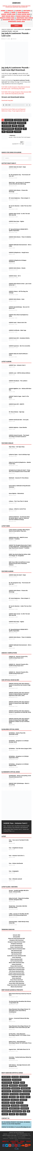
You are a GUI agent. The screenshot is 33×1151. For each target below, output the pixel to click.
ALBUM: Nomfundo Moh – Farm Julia (18, 419)
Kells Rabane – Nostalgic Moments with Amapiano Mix (19, 1065)
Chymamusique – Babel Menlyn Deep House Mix (19, 922)
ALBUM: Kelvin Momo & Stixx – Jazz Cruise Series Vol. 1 (20, 284)
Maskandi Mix (24, 1108)
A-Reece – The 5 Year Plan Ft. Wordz (18, 501)
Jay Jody (21, 125)
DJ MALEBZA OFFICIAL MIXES (10, 729)
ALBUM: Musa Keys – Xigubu (16, 221)
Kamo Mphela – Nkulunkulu (16, 493)
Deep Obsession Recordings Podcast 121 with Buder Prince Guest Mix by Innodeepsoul (19, 1010)
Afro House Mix (17, 1079)
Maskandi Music (6, 1111)
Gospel (28, 1097)
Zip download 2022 (17, 954)
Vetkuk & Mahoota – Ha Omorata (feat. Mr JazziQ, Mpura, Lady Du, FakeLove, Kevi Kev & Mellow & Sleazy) (19, 518)
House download (16, 978)
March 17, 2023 (6, 39)
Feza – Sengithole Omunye (16, 847)
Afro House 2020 (6, 1079)
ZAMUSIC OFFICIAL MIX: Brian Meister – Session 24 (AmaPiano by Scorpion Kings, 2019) (20, 685)
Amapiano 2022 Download (16, 940)
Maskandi (4, 1108)
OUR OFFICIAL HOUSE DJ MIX (10, 680)
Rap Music (9, 131)
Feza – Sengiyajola (14, 871)
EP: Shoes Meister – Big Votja (16, 412)
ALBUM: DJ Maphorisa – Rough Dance (19, 252)
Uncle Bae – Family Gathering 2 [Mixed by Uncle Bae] (20, 1057)
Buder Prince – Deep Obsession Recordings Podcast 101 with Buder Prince (20, 1042)
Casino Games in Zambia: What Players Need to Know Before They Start (19, 530)
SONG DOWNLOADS (19, 29)
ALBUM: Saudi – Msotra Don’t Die (18, 322)
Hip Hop (5, 123)
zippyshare (23, 1114)
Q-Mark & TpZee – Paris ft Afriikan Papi (19, 454)
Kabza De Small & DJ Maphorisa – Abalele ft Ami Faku (20, 463)
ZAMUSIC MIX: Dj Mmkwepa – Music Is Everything (19, 784)
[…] (13, 831)
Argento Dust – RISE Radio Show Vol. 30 (19, 1049)
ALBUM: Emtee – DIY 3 (15, 276)
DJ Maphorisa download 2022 (16, 968)
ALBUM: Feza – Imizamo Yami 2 (17, 365)
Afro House (15, 1077)
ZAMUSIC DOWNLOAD (7, 29)
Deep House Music (24, 1094)
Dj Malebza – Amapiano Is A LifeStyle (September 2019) (19, 757)
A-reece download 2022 (16, 945)
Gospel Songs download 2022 (16, 973)
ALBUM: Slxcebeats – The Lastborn (18, 380)
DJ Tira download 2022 (16, 961)
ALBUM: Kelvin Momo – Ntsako (17, 268)
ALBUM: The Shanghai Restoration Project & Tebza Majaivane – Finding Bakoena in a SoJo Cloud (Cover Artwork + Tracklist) (20, 546)
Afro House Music (6, 1082)
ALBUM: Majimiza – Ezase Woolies (18, 427)
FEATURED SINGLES (7, 443)
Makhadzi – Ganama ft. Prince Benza (18, 478)
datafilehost (8, 120)
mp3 (25, 128)
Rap (4, 131)
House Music (24, 1105)
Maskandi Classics (14, 1108)
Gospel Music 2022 (16, 976)
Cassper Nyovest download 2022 (16, 948)
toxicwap (17, 131)
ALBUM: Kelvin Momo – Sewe (16, 299)
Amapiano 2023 (23, 1085)
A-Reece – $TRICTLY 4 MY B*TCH (17, 509)
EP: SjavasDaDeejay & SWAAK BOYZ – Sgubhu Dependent (19, 229)
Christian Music (6, 1091)
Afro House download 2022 (16, 971)
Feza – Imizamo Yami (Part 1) (16, 855)
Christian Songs (17, 1091)
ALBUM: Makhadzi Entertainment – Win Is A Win (20, 245)
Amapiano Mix (15, 1088)
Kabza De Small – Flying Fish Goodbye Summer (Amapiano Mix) (19, 898)
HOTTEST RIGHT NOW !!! (9, 163)
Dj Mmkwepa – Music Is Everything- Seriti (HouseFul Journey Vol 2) (20, 776)
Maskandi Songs (17, 1111)
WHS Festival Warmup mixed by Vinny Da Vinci (20, 994)
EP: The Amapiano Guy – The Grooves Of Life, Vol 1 (19, 175)
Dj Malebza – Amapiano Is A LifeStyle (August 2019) (19, 764)
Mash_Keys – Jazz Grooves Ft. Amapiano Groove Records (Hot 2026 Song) (19, 183)
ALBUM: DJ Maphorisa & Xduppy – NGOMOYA (18, 261)
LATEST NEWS (6, 526)
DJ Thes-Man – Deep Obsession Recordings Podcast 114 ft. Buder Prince (19, 1034)
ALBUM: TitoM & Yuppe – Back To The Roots (19, 397)
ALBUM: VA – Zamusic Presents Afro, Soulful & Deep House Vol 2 (18, 665)
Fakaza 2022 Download (16, 966)
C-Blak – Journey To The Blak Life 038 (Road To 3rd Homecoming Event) (19, 914)
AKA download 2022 (16, 950)
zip (17, 1114)
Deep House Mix (14, 1094)
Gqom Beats (23, 1100)
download (18, 120)
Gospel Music (5, 1100)
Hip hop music (21, 123)
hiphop (14, 125)
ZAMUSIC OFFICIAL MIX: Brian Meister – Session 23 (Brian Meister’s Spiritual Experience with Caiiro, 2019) (19, 694)
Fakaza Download (16, 964)
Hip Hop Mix (12, 123)
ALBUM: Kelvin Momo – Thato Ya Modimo (20, 237)
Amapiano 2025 (6, 1088)
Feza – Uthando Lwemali (15, 879)
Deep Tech (4, 1097)
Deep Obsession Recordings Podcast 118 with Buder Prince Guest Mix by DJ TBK (19, 1026)
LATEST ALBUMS (6, 361)
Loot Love (18, 128)
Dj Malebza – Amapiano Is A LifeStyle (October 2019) (19, 741)
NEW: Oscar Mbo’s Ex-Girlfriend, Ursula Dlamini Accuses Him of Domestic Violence (19, 563)
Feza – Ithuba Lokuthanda (16, 863)
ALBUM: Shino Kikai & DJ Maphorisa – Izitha (19, 315)
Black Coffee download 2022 (16, 962)
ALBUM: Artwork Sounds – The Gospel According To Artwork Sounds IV (19, 435)
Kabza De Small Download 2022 (16, 938)
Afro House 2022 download (16, 981)
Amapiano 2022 (13, 1085)
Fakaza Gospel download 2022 (17, 974)
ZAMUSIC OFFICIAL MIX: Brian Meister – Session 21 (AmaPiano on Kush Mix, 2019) (20, 711)
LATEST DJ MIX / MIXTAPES (10, 887)
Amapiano (4, 1085)
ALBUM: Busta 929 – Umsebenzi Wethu (19, 338)
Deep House (5, 1094)
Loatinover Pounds (8, 128)
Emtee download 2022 (16, 959)
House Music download (16, 980)
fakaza (25, 120)
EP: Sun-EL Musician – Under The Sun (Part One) (20, 206)
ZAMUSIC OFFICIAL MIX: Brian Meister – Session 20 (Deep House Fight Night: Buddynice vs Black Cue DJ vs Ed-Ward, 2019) (19, 721)
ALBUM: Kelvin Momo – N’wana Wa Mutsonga (18, 190)
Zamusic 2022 (16, 935)
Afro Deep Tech (6, 1077)
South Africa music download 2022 (16, 955)
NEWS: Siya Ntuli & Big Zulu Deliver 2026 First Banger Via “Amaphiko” (19, 555)
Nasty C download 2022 (16, 947)
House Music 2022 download (16, 983)
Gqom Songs (5, 1102)
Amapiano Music (25, 1088)
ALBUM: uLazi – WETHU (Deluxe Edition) (19, 373)
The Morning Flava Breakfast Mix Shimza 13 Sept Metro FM (20, 1002)
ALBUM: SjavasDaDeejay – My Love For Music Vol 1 (19, 307)
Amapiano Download (16, 943)
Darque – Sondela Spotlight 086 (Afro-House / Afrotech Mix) (19, 891)
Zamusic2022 (16, 936)
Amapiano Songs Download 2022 (16, 942)
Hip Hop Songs (6, 125)
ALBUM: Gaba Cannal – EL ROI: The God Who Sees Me (19, 214)
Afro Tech (16, 1082)
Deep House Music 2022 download (16, 985)
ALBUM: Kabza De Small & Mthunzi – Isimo (18, 354)
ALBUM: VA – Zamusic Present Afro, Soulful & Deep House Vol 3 (18, 657)
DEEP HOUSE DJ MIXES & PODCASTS (12, 990)
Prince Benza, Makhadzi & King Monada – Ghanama (20, 486)
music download (16, 957)
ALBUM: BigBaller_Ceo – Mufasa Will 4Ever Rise (20, 389)
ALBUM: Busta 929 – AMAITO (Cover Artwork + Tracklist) (18, 538)
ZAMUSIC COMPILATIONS (9, 653)
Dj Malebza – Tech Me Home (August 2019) (20, 748)
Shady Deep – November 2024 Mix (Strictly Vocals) (18, 906)
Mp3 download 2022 (16, 952)
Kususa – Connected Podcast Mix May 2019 (19, 1019)
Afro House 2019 (24, 1077)
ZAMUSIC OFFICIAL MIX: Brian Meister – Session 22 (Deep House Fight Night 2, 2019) (19, 703)
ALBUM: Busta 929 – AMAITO (16, 404)
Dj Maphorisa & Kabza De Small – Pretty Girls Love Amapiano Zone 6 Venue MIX (19, 470)
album (22, 1082)
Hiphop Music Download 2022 (16, 969)
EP (17, 1097)
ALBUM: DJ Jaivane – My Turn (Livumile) (19, 346)
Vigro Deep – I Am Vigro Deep (16, 446)
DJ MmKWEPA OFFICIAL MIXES (11, 772)
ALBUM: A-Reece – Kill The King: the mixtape (18, 292)
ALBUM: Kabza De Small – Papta (17, 167)
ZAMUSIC (14, 39)
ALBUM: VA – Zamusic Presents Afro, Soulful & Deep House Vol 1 (18, 672)
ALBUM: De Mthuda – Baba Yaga (17, 330)
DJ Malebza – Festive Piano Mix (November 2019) (17, 733)
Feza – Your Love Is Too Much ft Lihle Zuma (19, 840)
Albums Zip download (16, 986)
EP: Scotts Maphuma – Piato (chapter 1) (19, 198)
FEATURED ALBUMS (7, 571)
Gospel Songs (14, 1100)
